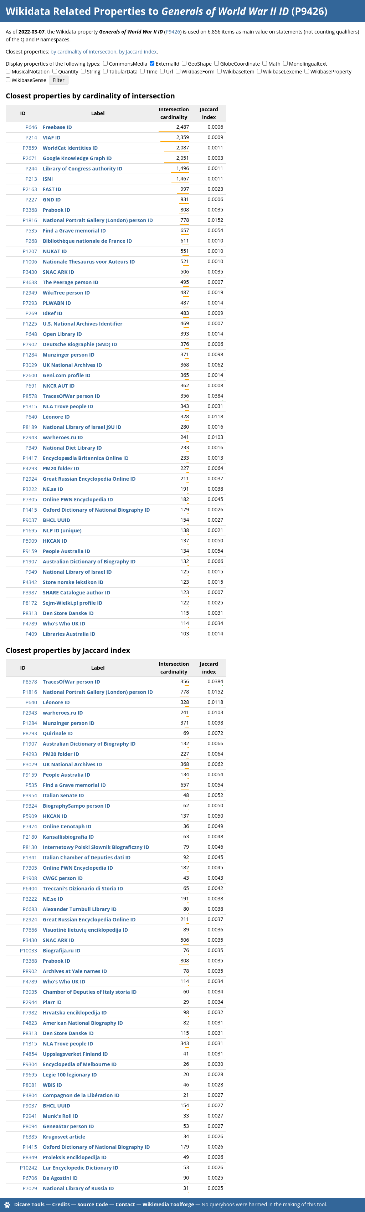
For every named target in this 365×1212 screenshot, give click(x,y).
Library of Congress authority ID (82, 168)
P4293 (30, 468)
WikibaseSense (29, 80)
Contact (125, 1204)
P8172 (30, 602)
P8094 (30, 1126)
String (94, 71)
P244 (31, 168)
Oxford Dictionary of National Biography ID (96, 509)
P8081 (30, 1084)
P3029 (30, 365)
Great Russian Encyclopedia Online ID (89, 478)
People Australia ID (66, 551)
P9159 (30, 551)
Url (169, 71)
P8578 (30, 396)
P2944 (30, 1002)
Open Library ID (62, 334)
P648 (31, 334)
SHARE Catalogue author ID (76, 592)
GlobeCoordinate (240, 63)
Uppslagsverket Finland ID (75, 1053)
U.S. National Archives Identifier (83, 323)
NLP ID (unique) (62, 530)
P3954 (30, 795)
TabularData (123, 71)
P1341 (30, 857)
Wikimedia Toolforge (168, 1204)
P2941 (30, 1116)
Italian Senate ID (63, 795)
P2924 (30, 478)
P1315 (30, 406)
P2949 (30, 292)
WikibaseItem (239, 71)
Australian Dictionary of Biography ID (89, 561)
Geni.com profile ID (67, 375)
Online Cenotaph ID (67, 826)
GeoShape (200, 63)
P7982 (30, 1012)
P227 (31, 199)
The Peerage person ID (70, 282)
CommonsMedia (128, 63)
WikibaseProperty (330, 71)
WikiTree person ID (66, 292)
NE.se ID (53, 489)
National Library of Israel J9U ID (82, 427)
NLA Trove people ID (68, 406)
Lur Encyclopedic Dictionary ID (80, 1167)
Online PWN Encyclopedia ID (78, 499)
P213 (31, 178)
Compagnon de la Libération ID (81, 1095)
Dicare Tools (29, 1204)
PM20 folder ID (61, 468)
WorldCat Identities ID (70, 147)
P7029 (30, 1188)
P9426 (173, 31)
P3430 (30, 272)
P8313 (30, 613)
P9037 (30, 520)
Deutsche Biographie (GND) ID (80, 344)
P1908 (30, 878)
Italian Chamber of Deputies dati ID (86, 857)
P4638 (30, 282)
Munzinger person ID (68, 354)
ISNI (48, 178)
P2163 (30, 189)
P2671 (30, 158)
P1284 (30, 354)
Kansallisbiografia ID (68, 836)
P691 (31, 385)
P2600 (30, 375)
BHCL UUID (56, 520)
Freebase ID (57, 127)
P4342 (30, 582)
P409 (31, 633)
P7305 (30, 499)
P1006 (30, 261)
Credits (61, 1204)
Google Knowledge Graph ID (77, 158)
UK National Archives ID (72, 365)
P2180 (30, 836)
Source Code (92, 1204)
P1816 (30, 220)
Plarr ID (52, 1002)
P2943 (30, 437)
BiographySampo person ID (76, 805)
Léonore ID (56, 416)
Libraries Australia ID (69, 633)
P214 (31, 137)
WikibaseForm (198, 71)
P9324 (30, 805)
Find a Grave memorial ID (74, 230)
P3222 (30, 489)
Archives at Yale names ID (75, 971)
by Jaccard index (138, 51)
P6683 (30, 909)
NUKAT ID (55, 251)
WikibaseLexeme (282, 71)
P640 (31, 416)
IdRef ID (52, 313)
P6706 (30, 1178)
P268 (31, 240)
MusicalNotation (31, 71)
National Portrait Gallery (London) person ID (98, 220)
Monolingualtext (308, 63)
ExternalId (167, 63)
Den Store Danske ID (68, 613)
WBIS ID (52, 1084)
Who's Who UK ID (64, 623)
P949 (31, 571)
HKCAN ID (55, 540)
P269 (31, 313)
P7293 (30, 303)
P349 (31, 447)
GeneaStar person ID (68, 1126)
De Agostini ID (60, 1178)
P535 (31, 230)
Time (152, 71)
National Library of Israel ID (77, 571)
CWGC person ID (63, 878)
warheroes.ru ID (63, 437)
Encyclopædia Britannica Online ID (86, 458)
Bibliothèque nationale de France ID (87, 240)
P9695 (30, 1074)
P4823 (30, 1022)
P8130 (30, 847)
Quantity (68, 71)
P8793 (30, 733)
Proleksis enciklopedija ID (75, 1157)
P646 (31, 127)
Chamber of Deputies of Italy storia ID (90, 991)
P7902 (30, 344)
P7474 (30, 826)
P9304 (30, 1064)
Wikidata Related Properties (75, 11)
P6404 (30, 888)
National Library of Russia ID (78, 1188)
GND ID (52, 199)
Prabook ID (56, 209)
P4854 (30, 1053)
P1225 (30, 323)
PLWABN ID (57, 303)
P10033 (28, 950)
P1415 (30, 509)
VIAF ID (52, 137)
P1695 (30, 530)
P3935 (30, 991)
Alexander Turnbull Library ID (80, 909)
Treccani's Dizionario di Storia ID (83, 888)
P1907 (30, 561)
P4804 (30, 1095)
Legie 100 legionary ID (70, 1074)
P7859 (30, 147)
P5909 (30, 540)
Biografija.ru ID (62, 950)
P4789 (30, 623)
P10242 (28, 1167)
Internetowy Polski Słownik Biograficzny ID (96, 847)
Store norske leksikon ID (73, 582)
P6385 (30, 1136)
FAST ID (52, 189)
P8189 (30, 427)
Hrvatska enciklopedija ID (75, 1012)
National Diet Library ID (72, 447)
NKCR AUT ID (58, 385)
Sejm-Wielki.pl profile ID (72, 602)
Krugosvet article (64, 1136)
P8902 (30, 971)
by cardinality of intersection (84, 51)
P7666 (30, 929)
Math (274, 63)
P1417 (30, 458)
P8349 (30, 1157)
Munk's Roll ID (60, 1116)
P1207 (30, 251)
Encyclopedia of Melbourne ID (80, 1064)
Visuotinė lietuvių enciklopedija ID (85, 929)
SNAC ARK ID (58, 272)
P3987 (30, 592)
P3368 (30, 209)
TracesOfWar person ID (71, 396)
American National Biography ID (83, 1022)
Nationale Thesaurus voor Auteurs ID (89, 261)
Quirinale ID (58, 733)
